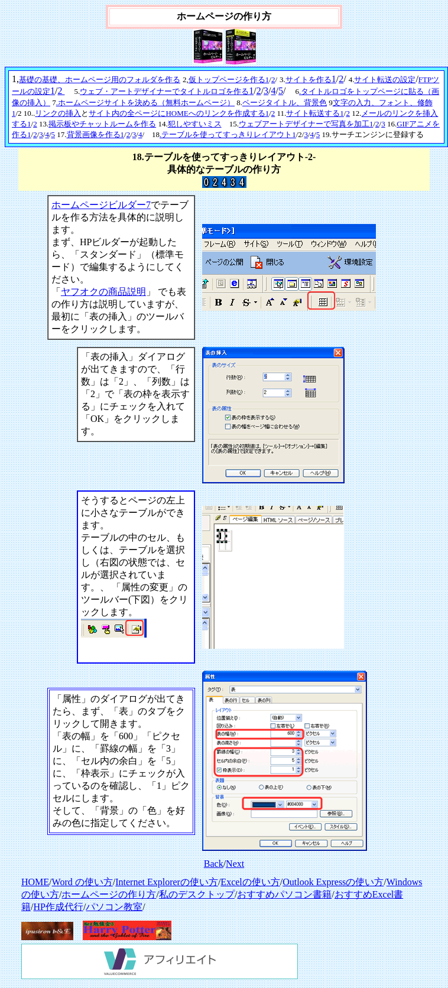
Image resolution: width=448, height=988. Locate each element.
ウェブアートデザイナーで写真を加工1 (306, 123)
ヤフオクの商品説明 (103, 292)
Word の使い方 (82, 882)
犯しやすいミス (195, 123)
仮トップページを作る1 (229, 79)
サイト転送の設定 (384, 79)
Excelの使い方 (250, 882)
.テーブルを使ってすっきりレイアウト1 (228, 134)
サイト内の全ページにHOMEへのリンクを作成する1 (179, 113)
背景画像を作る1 (96, 134)
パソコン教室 (114, 907)
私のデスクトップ (197, 894)
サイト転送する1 (315, 113)
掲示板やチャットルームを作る (102, 123)
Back (213, 864)
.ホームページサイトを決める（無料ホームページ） (145, 102)
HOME (35, 882)
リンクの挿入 (58, 113)
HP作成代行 (58, 907)
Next (235, 864)
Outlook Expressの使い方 (333, 882)
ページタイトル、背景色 (284, 102)
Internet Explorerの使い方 (166, 882)
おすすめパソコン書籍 (284, 894)
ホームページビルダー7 (101, 205)
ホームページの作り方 (108, 894)
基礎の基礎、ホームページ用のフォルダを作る (99, 79)
